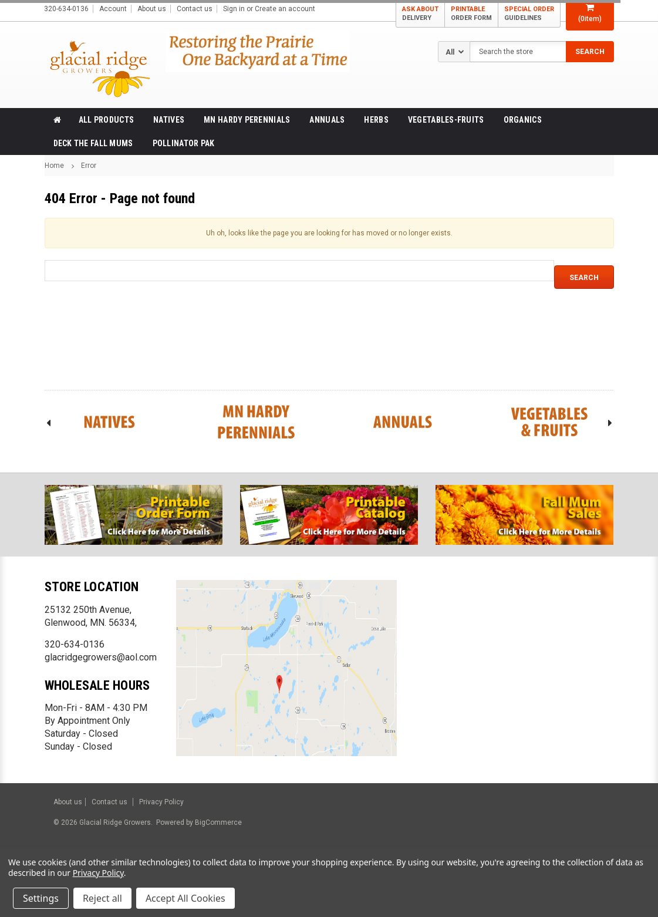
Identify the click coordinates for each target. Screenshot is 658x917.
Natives (168, 119)
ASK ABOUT (420, 13)
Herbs (376, 119)
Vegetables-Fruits (446, 119)
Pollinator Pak (184, 143)
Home (54, 165)
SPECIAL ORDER (529, 13)
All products (106, 119)
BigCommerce (217, 822)
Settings (41, 898)
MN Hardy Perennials (247, 119)
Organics (523, 119)
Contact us (194, 9)
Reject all (102, 898)
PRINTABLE (471, 13)
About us (151, 9)
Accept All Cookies (185, 898)
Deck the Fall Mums (93, 143)
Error (88, 165)
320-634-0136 (74, 644)
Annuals (327, 119)
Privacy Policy (161, 802)
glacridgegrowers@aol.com (101, 657)
